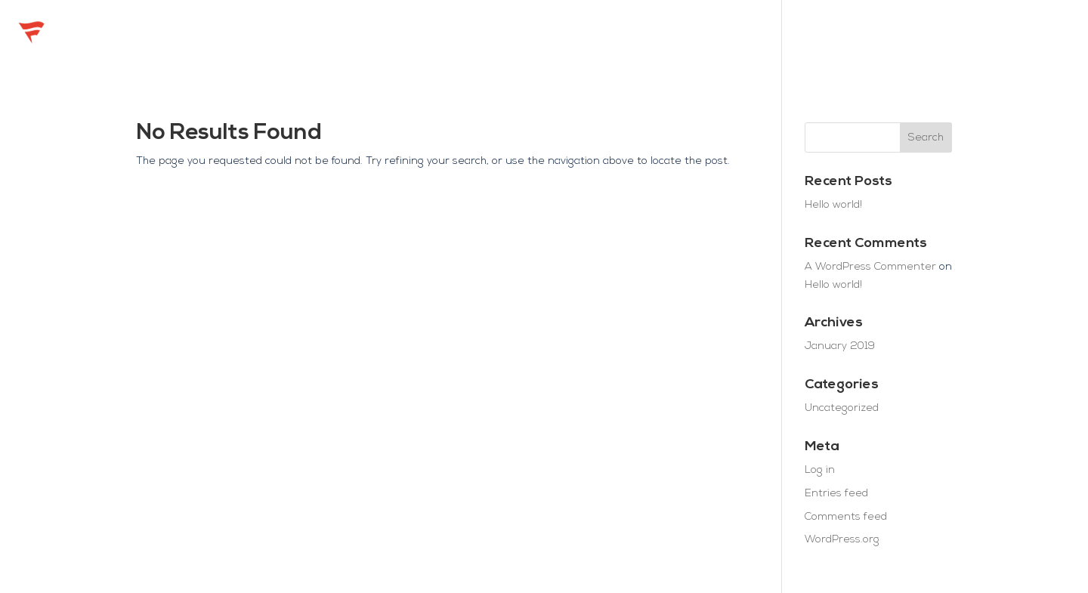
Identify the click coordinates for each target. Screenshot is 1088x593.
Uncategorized (842, 408)
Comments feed (846, 517)
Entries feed (836, 493)
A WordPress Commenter (870, 267)
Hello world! (833, 205)
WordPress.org (842, 539)
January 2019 (840, 346)
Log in (820, 470)
